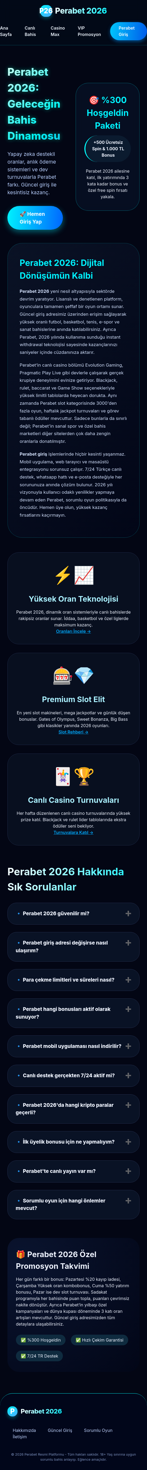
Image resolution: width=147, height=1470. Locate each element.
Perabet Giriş (127, 31)
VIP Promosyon (89, 31)
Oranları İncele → (73, 631)
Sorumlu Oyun (98, 1430)
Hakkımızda (24, 1430)
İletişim (20, 1436)
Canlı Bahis (30, 31)
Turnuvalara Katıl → (73, 832)
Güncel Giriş (60, 1430)
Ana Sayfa (6, 31)
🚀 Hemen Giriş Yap (32, 218)
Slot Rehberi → (74, 732)
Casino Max (58, 31)
